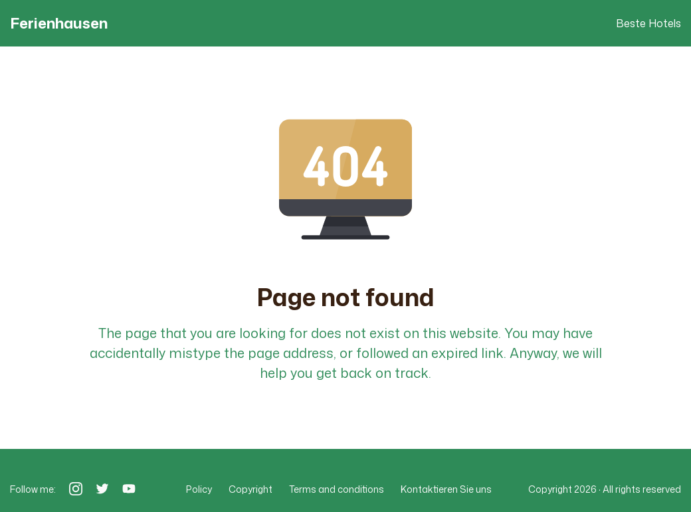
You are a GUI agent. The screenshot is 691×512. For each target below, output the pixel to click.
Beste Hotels (648, 23)
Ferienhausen (59, 23)
